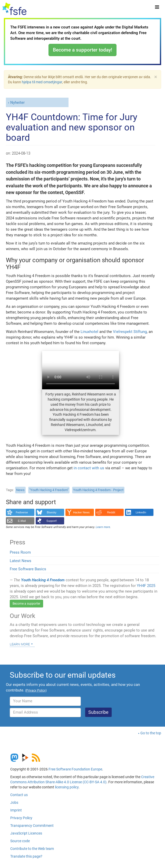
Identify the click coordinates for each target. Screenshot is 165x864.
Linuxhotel (89, 331)
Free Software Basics (28, 569)
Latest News (20, 560)
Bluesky (51, 512)
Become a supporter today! (82, 50)
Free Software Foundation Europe (75, 769)
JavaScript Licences (26, 833)
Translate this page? (26, 856)
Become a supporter (26, 603)
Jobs (14, 802)
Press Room (20, 552)
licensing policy (67, 787)
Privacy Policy (21, 818)
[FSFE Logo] (14, 9)
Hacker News (81, 512)
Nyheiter (17, 102)
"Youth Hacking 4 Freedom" (49, 490)
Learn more (20, 644)
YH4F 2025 (146, 585)
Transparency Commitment (32, 826)
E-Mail (22, 520)
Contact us (19, 795)
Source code (20, 841)
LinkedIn (141, 512)
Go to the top (150, 733)
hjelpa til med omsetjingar (42, 82)
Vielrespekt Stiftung (130, 331)
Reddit (111, 512)
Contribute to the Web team (32, 849)
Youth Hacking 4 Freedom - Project (98, 490)
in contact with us (89, 468)
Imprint (16, 810)
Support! (51, 520)
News (20, 490)
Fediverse (22, 512)
